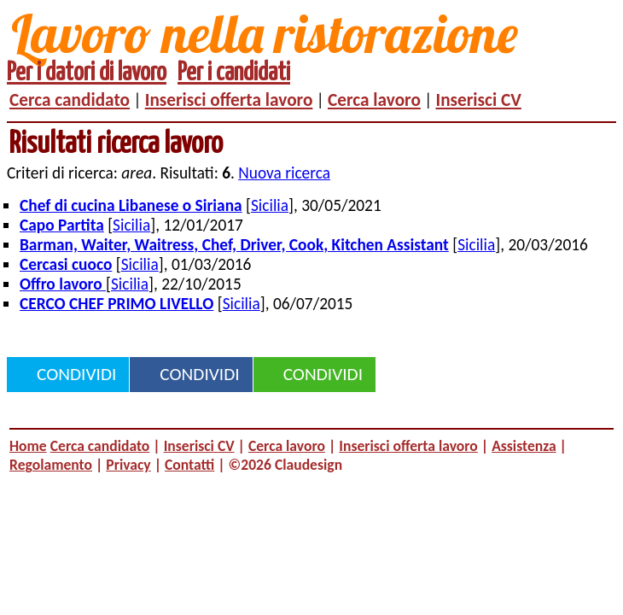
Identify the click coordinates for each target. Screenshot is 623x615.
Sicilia (269, 205)
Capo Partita (62, 225)
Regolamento (50, 464)
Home (28, 445)
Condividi (76, 374)
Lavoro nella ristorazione (264, 33)
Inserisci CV (478, 100)
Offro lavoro (63, 284)
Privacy (128, 464)
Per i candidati (234, 73)
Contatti (189, 464)
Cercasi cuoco (66, 264)
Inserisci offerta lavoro (229, 100)
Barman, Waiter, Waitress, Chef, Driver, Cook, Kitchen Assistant (234, 245)
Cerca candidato (69, 100)
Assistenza (524, 445)
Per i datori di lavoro (86, 73)
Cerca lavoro (374, 100)
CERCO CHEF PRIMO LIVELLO (116, 303)
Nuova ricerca (284, 173)
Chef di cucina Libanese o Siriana (131, 205)
